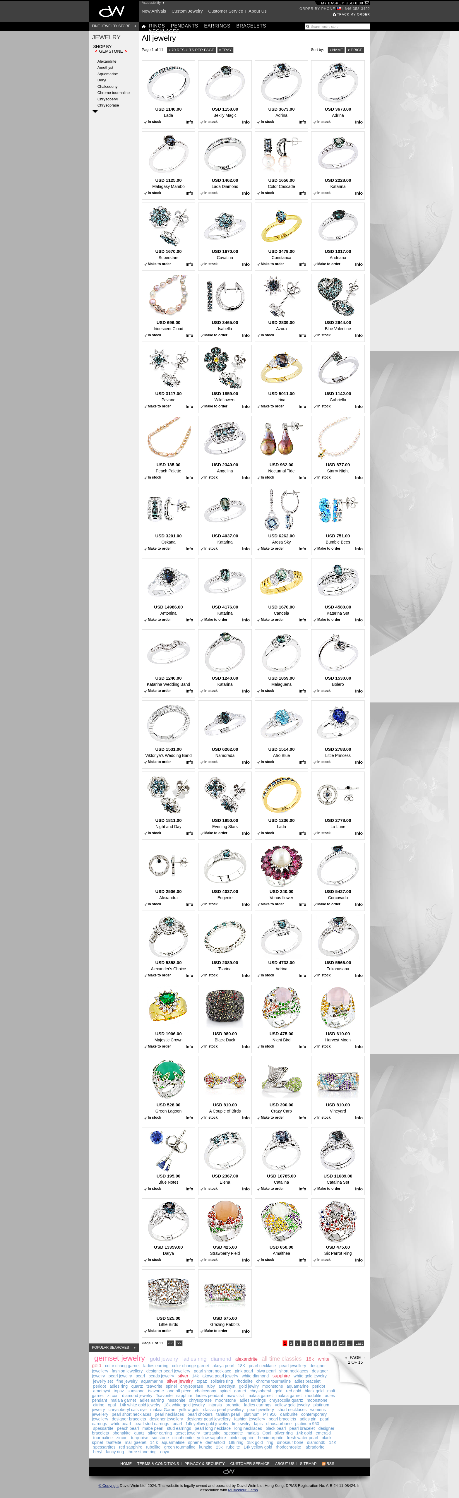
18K (241, 1365)
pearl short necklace (212, 1371)
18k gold (255, 1442)
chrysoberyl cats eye (128, 1409)
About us (258, 10)
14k (195, 1376)
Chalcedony (107, 86)
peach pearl (128, 1428)
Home (126, 1463)
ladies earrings (257, 1405)
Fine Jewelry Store (111, 26)
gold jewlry (249, 1386)
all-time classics (282, 1358)
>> (179, 1343)
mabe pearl (153, 1428)
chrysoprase (191, 1386)
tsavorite (154, 1386)
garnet (240, 1391)
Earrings (217, 25)
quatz (139, 1433)
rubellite (153, 1447)
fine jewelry (127, 1381)
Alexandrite (107, 61)
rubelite (233, 1447)
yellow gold (189, 1409)
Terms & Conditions (158, 1463)
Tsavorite (164, 1395)
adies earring (152, 1400)
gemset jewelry (119, 1358)
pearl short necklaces (131, 1414)
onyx (164, 1451)
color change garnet (190, 1365)
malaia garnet (260, 1395)
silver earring (160, 1433)
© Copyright (109, 1485)
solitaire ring (221, 1381)
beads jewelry (161, 1376)
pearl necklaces (169, 1414)
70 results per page (193, 50)
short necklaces (293, 1371)
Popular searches (110, 1348)
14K (332, 1442)
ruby (211, 1386)
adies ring (118, 1386)
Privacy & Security (204, 1463)
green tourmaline (180, 1447)
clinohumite (182, 1437)
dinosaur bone (290, 1442)
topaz (202, 1381)
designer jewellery (166, 1419)
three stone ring (142, 1451)
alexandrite (246, 1359)
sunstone (136, 1391)
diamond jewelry (137, 1395)
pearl (140, 1376)
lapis (258, 1423)
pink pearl (244, 1371)
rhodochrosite (288, 1447)
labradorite (315, 1447)
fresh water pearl (302, 1437)
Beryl (101, 80)
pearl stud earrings (151, 1423)
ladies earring (156, 1365)
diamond (221, 1359)
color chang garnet (122, 1365)
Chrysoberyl (107, 99)
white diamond (255, 1376)
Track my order (353, 14)
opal (112, 1405)
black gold (314, 1391)
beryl (97, 1451)
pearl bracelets (282, 1419)
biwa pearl (265, 1371)
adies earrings (252, 1400)
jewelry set (103, 1381)
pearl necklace (262, 1365)
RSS (330, 1463)
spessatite (233, 1433)
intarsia (215, 1405)
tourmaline (103, 1437)
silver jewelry (180, 1381)
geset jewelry (188, 1433)
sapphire (281, 1375)
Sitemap (308, 1463)
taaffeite (114, 1442)
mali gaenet (135, 1442)
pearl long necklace (213, 1428)
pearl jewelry (120, 1376)
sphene (195, 1442)
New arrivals (154, 10)
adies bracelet (307, 1381)
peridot (99, 1386)
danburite (289, 1414)
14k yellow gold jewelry (207, 1423)
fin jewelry (241, 1423)
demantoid (215, 1442)
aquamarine (152, 1381)
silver (183, 1375)
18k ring (236, 1442)
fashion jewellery (127, 1371)
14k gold (304, 1433)
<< (170, 1343)
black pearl (276, 1428)
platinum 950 (307, 1423)
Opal (266, 1433)
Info (189, 122)
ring (269, 1442)
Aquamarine (107, 74)
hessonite (176, 1400)
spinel (171, 1386)
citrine (98, 1405)
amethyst (226, 1386)
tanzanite (211, 1433)
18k (310, 1359)
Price (356, 50)
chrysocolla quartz (286, 1400)
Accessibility (151, 3)
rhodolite (245, 1381)
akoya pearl (223, 1365)
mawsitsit (235, 1395)
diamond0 (316, 1442)
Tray (227, 50)
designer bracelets (129, 1419)
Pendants (184, 25)
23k (219, 1447)
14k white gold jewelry (139, 1405)
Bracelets (251, 25)
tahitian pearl (228, 1414)
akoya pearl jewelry (220, 1376)
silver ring (284, 1433)
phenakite (121, 1433)
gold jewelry (164, 1359)
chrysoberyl (260, 1391)
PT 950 (270, 1414)
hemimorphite (270, 1437)
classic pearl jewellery (223, 1409)
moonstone (272, 1386)
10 (342, 1343)
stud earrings (179, 1428)
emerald (323, 1433)
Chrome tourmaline (113, 92)
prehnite (233, 1405)
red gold (293, 1391)
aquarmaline (173, 1442)
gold (278, 1391)
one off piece (179, 1391)
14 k (154, 1442)
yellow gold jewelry (292, 1405)
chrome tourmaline (273, 1381)
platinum (252, 1414)
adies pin (308, 1419)
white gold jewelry (310, 1376)
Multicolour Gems (243, 1490)
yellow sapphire (211, 1437)
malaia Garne (162, 1409)
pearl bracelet (302, 1428)
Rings (157, 25)
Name (337, 50)
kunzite (205, 1447)
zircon (113, 1395)
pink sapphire (242, 1437)
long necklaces (248, 1428)
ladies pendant (209, 1395)
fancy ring (115, 1451)
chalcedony (205, 1391)
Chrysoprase (108, 105)
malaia (252, 1433)
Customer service (225, 10)
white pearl (121, 1423)
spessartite (103, 1428)
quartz (137, 1386)
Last (359, 1343)
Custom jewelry (187, 10)
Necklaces (164, 31)
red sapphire (130, 1447)
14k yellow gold (258, 1447)
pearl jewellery (292, 1365)
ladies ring (194, 1359)
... (350, 1343)
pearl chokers (200, 1414)
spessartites (104, 1447)
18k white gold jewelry (184, 1405)
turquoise (139, 1437)
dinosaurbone (279, 1423)
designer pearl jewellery (168, 1371)
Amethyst (105, 67)
